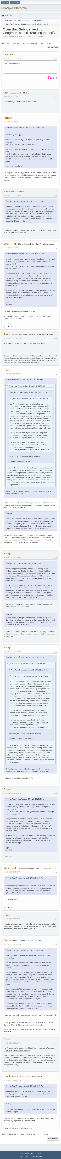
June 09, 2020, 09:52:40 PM (12, 651)
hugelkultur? (10, 771)
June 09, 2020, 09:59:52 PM (12, 919)
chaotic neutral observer (15, 1076)
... (22, 43)
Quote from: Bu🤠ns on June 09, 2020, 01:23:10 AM (25, 657)
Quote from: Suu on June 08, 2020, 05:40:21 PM (24, 563)
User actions (53, 48)
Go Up (4, 1134)
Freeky (7, 370)
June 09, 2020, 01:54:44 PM (12, 96)
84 (36, 43)
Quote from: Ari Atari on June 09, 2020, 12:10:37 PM (25, 254)
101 (46, 43)
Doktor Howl (10, 244)
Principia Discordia (14, 8)
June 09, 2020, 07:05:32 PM (12, 338)
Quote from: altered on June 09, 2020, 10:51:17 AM (25, 201)
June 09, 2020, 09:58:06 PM (12, 793)
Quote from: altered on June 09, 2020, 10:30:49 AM (25, 950)
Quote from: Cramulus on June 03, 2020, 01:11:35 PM (29, 392)
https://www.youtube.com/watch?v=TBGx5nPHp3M (29, 450)
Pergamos (9, 118)
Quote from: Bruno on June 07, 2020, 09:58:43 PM (25, 380)
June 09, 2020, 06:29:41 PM (12, 248)
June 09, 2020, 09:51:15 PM (12, 557)
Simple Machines (36, 1156)
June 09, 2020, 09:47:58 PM (12, 374)
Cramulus (8, 54)
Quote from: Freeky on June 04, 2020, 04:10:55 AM (27, 386)
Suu (6, 940)
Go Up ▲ (38, 1153)
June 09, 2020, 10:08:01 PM (12, 944)
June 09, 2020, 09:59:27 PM (12, 872)
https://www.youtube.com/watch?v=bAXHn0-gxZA (29, 445)
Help (21, 1153)
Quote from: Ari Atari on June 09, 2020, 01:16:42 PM (25, 128)
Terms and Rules (29, 1153)
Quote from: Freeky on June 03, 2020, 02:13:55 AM (30, 399)
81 (27, 43)
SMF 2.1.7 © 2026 (24, 1156)
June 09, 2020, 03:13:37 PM (12, 122)
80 (24, 43)
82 (29, 43)
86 (42, 43)
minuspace (9, 191)
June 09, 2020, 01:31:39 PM (12, 58)
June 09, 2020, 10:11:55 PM (12, 1043)
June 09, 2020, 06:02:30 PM (12, 195)
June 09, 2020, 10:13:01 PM (12, 1080)
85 (39, 43)
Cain (6, 93)
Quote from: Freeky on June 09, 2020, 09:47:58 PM (25, 878)
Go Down (5, 43)
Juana (7, 334)
